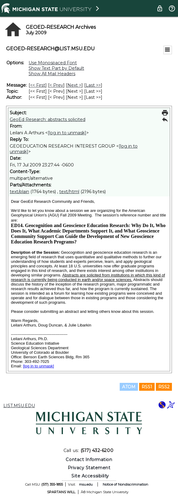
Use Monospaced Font (53, 62)
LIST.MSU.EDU (19, 405)
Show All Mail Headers (52, 73)
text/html (69, 191)
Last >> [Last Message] (93, 85)
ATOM (128, 387)
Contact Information (89, 459)
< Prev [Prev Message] (56, 85)
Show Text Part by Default (56, 68)
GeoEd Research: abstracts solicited (47, 119)
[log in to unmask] (67, 133)
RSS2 (163, 387)
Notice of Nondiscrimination (125, 484)
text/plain (19, 191)
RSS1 (147, 387)
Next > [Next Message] (74, 85)
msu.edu (86, 484)
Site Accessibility (90, 476)
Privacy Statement (89, 467)
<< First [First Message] (37, 85)
